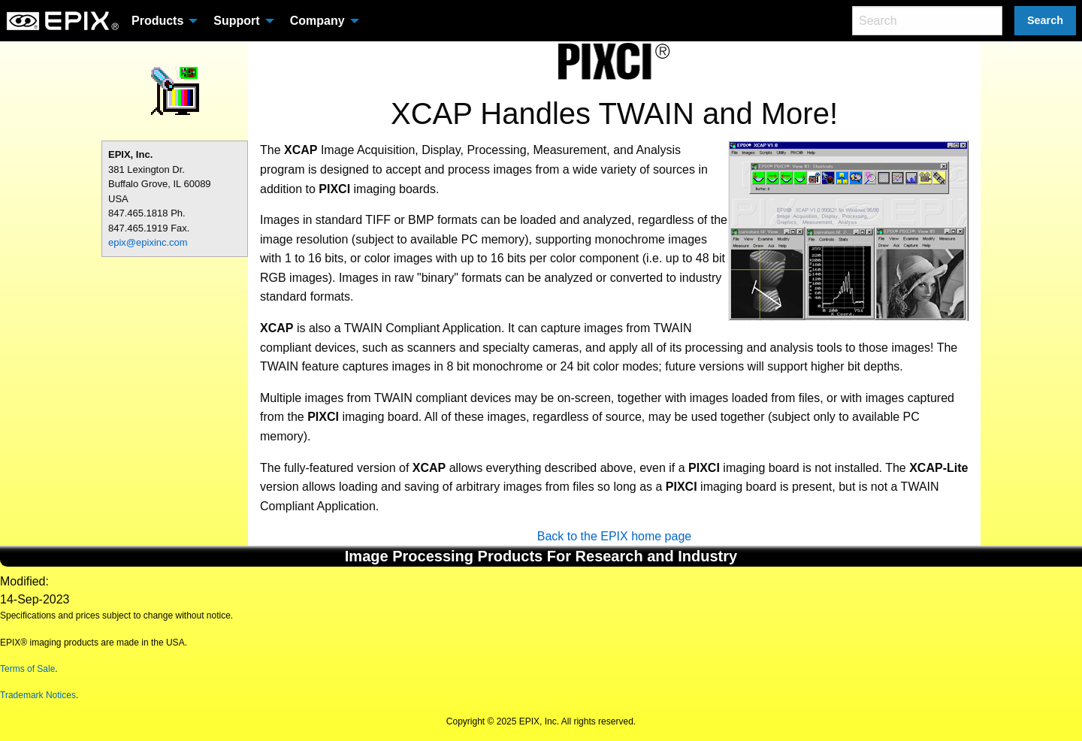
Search (1045, 20)
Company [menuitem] (317, 20)
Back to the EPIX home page (614, 536)
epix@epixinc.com (148, 242)
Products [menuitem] (157, 20)
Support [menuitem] (236, 20)
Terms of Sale (27, 669)
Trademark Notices (38, 695)
